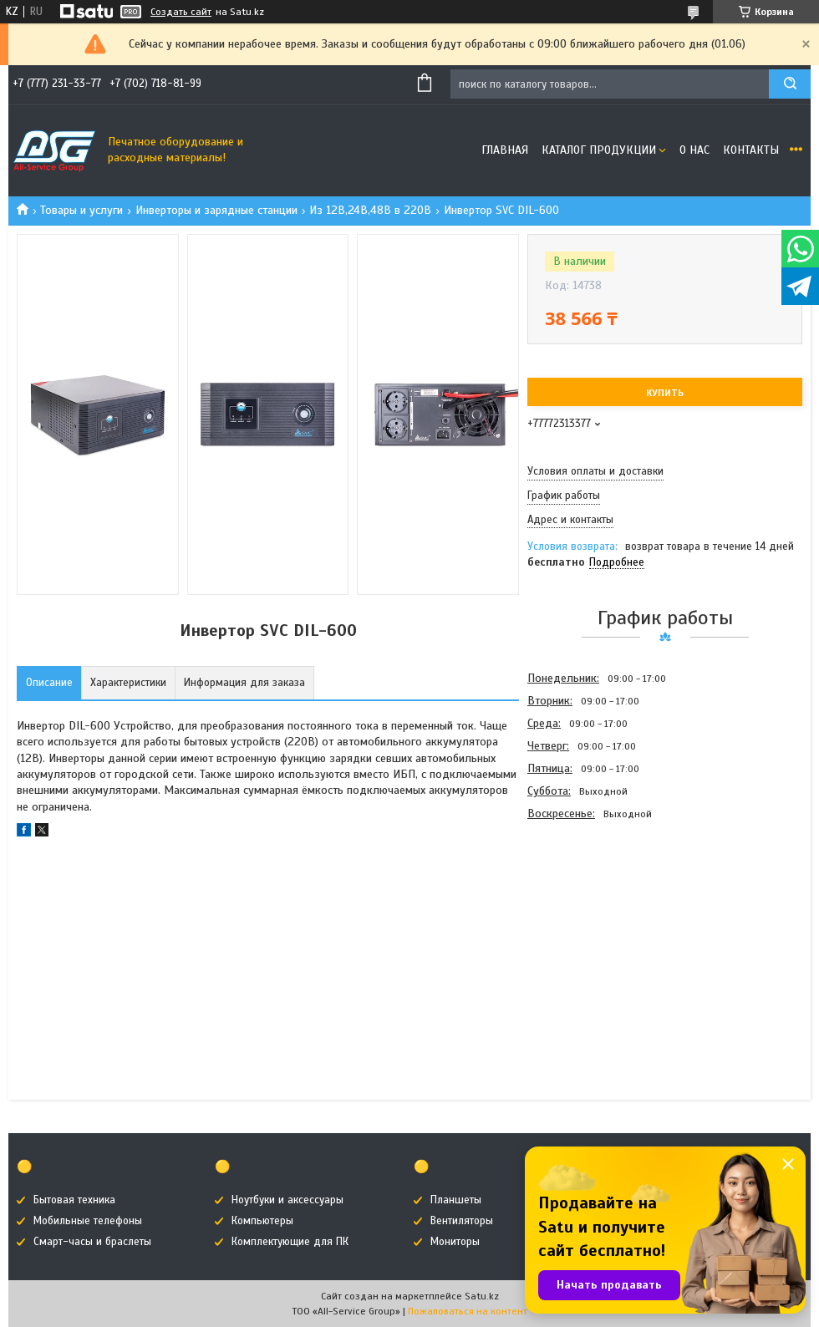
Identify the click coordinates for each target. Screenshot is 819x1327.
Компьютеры (262, 1221)
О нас (694, 150)
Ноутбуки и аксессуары (287, 1200)
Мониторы (455, 1241)
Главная (504, 150)
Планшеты (455, 1200)
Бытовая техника (74, 1200)
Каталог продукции (599, 150)
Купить (665, 393)
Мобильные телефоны (87, 1221)
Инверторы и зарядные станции (216, 210)
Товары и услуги (81, 210)
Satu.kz (482, 1296)
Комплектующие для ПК (289, 1241)
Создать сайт (180, 12)
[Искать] (790, 84)
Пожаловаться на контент (467, 1311)
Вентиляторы (461, 1221)
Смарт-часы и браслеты (92, 1241)
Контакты (751, 150)
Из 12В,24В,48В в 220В (370, 210)
